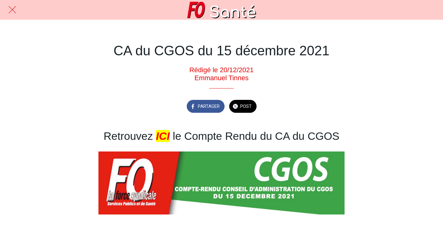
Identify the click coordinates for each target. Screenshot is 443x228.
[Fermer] (12, 10)
